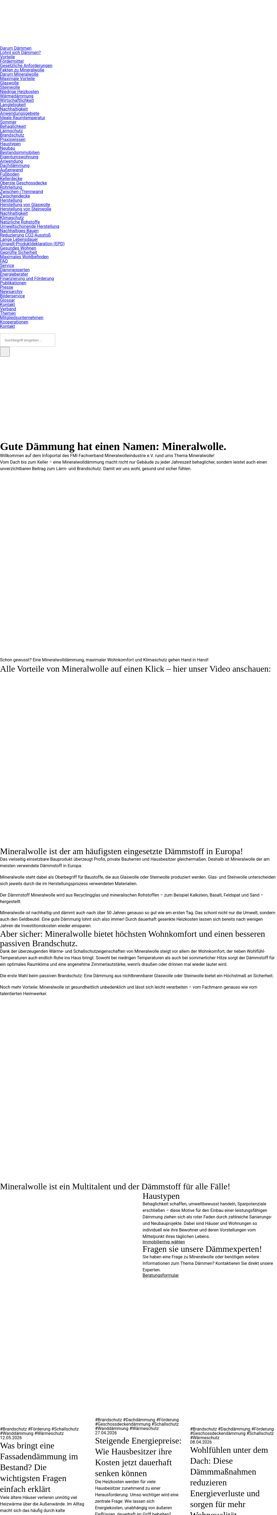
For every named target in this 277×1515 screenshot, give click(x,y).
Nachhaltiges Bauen (19, 230)
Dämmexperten (15, 269)
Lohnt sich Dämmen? (20, 52)
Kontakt (7, 304)
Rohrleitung (11, 187)
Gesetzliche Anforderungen (26, 65)
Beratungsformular (161, 1275)
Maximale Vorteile (17, 78)
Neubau (7, 148)
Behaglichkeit (13, 126)
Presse (6, 287)
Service (7, 265)
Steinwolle (10, 87)
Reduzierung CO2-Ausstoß (25, 235)
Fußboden (9, 174)
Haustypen (10, 143)
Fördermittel (12, 61)
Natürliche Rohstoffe (20, 222)
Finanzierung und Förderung (27, 278)
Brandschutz (12, 135)
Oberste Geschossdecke (23, 183)
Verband (8, 309)
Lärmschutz (11, 130)
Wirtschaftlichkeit (17, 100)
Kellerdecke (11, 178)
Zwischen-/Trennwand (21, 191)
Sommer (8, 122)
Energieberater (14, 274)
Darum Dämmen (16, 48)
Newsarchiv (11, 291)
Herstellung (11, 200)
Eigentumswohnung (19, 156)
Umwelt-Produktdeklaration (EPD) (32, 243)
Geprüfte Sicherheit (18, 252)
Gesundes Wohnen (18, 248)
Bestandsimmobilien (20, 152)
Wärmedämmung (16, 96)
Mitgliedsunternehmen (21, 317)
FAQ (4, 261)
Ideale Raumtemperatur (22, 117)
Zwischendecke (15, 196)
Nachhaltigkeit (14, 109)
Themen (8, 313)
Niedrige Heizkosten (19, 91)
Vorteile (7, 56)
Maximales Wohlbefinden (24, 256)
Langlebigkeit (13, 104)
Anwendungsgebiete (19, 113)
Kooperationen (14, 322)
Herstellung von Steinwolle (25, 209)
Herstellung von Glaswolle (25, 204)
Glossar (7, 300)
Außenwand (11, 169)
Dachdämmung (15, 165)
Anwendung (11, 161)
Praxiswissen (13, 139)
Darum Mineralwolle (19, 74)
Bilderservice (12, 295)
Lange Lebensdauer (19, 239)
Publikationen (13, 282)
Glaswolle (9, 83)
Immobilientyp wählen (164, 1241)
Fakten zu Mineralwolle (22, 70)
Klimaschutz (12, 217)
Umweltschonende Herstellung (29, 226)
